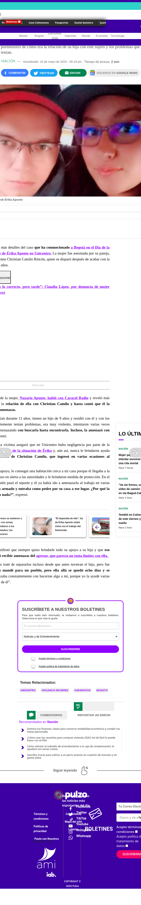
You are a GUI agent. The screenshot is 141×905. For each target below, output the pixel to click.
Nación (23, 36)
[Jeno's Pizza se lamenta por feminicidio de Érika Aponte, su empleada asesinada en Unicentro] (102, 526)
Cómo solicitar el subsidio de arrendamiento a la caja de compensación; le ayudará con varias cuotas (70, 747)
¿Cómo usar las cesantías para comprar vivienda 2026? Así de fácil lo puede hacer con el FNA (71, 739)
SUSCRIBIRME (70, 649)
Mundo (86, 36)
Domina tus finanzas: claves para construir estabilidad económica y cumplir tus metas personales (73, 730)
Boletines (11, 21)
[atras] (97, 527)
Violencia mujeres (54, 690)
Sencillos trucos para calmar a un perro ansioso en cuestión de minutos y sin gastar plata (72, 756)
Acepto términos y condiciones (54, 658)
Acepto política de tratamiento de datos (58, 666)
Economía (102, 36)
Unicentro (28, 690)
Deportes (70, 36)
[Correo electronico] (70, 625)
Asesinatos (82, 690)
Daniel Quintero (83, 22)
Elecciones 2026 (54, 36)
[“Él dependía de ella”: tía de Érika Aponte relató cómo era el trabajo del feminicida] (42, 526)
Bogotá (39, 36)
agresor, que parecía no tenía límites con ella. (72, 556)
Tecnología (117, 36)
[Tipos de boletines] (70, 636)
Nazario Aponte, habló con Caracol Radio (54, 398)
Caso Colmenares (39, 22)
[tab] (47, 715)
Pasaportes (61, 22)
